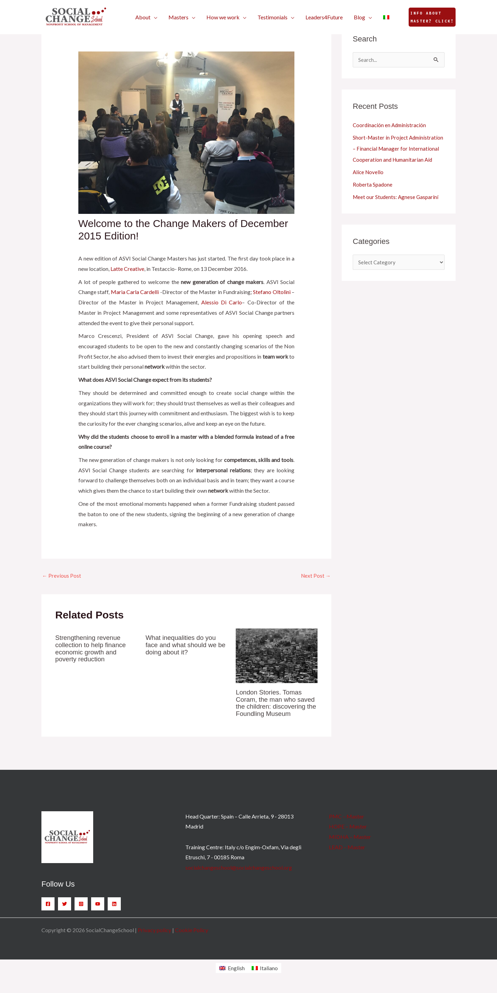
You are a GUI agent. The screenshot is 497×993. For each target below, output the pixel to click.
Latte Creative (127, 268)
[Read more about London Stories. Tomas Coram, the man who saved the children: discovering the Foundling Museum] (277, 656)
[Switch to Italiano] (264, 975)
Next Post (315, 576)
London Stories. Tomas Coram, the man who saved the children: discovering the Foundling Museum (275, 706)
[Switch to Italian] (386, 17)
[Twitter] (64, 910)
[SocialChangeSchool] (75, 16)
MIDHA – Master (350, 843)
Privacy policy (154, 937)
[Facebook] (48, 910)
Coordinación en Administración (391, 125)
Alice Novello (369, 183)
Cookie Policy (191, 937)
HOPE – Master (348, 833)
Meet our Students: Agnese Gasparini (396, 208)
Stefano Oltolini (271, 292)
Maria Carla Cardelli (135, 292)
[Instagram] (81, 910)
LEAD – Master (347, 853)
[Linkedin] (114, 910)
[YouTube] (97, 910)
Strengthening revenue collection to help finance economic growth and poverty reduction (93, 649)
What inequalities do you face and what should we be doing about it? (184, 645)
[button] (146, 17)
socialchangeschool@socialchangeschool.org (238, 874)
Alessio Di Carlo (221, 302)
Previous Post (61, 576)
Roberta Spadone (373, 195)
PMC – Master (346, 823)
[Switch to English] (232, 975)
